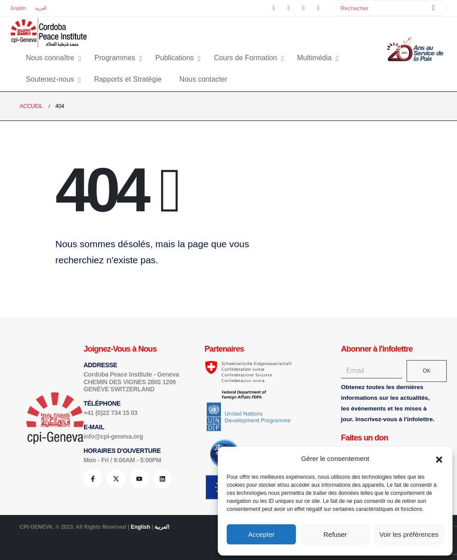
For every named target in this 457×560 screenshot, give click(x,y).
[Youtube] (303, 8)
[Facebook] (274, 8)
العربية (40, 8)
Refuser (335, 534)
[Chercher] (433, 8)
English (18, 8)
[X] (289, 8)
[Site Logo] (49, 32)
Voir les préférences (409, 534)
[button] (439, 458)
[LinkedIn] (318, 8)
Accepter (261, 534)
